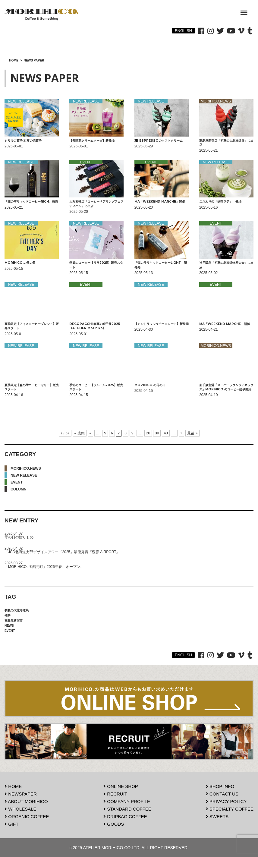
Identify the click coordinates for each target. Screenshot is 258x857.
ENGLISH (183, 30)
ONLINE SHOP (120, 786)
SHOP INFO (220, 786)
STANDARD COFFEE (127, 808)
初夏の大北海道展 (17, 610)
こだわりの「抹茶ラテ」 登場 (220, 201)
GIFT (11, 824)
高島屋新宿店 (14, 620)
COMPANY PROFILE (126, 801)
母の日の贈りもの (19, 537)
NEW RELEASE (24, 475)
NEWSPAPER (21, 793)
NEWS (9, 625)
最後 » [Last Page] (192, 433)
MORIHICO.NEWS (26, 468)
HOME (13, 786)
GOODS (113, 824)
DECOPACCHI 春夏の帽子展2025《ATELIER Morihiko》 (94, 326)
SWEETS (217, 816)
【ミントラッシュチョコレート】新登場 (161, 324)
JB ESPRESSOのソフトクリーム (158, 141)
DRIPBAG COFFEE (125, 816)
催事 (8, 615)
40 (166, 433)
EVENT (17, 482)
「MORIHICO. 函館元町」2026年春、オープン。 (44, 567)
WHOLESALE (20, 808)
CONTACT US (222, 793)
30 (157, 433)
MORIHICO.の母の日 (149, 385)
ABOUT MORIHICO (26, 801)
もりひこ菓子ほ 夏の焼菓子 (23, 141)
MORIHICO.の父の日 (20, 263)
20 (148, 433)
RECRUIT (115, 793)
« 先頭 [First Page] (79, 433)
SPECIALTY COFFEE (229, 808)
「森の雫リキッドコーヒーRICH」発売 (31, 201)
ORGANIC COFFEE (27, 816)
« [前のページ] (91, 433)
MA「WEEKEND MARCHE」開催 (161, 201)
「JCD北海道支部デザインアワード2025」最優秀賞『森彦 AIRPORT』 (62, 552)
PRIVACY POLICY (226, 801)
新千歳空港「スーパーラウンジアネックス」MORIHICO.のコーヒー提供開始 (226, 387)
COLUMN (19, 489)
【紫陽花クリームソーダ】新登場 (92, 141)
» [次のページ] (182, 433)
